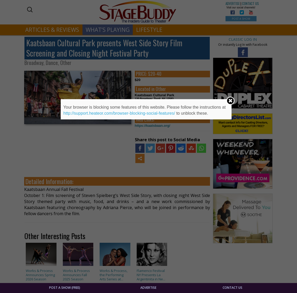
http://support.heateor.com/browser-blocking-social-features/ (119, 113)
